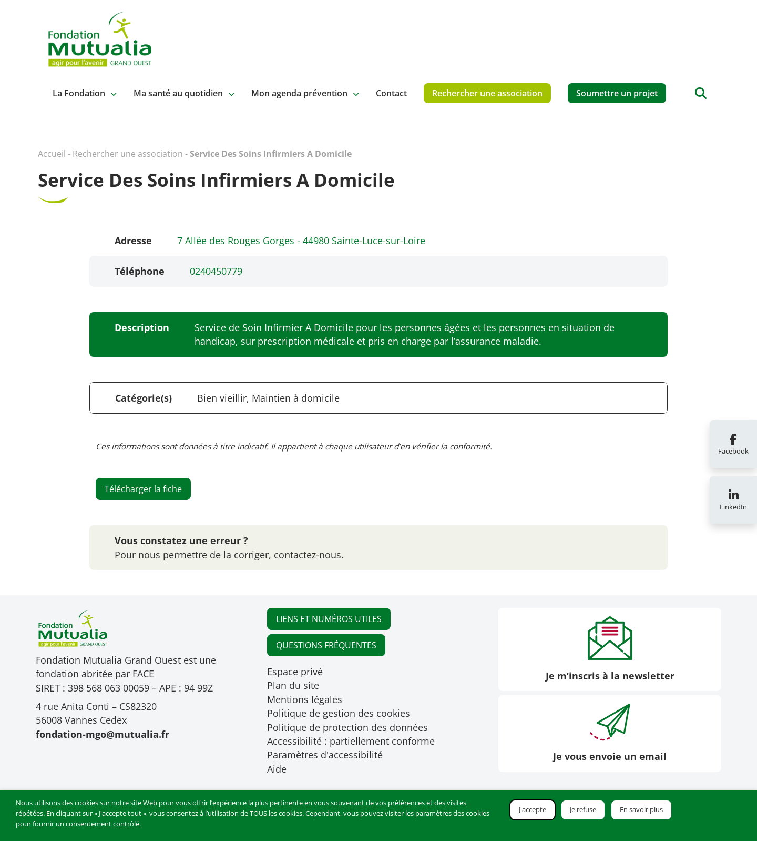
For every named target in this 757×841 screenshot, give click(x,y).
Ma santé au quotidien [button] (178, 93)
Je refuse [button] (583, 809)
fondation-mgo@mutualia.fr (102, 734)
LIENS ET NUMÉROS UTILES (329, 619)
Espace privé (295, 671)
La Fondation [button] (79, 93)
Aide (277, 769)
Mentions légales (304, 699)
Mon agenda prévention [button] (299, 93)
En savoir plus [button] (641, 809)
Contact (391, 93)
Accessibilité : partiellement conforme (351, 741)
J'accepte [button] (532, 809)
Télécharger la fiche (143, 489)
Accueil (52, 153)
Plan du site (293, 685)
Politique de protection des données (347, 727)
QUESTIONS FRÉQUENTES (326, 645)
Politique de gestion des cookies (338, 713)
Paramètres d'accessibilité (325, 754)
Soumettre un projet (617, 93)
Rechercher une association (487, 93)
